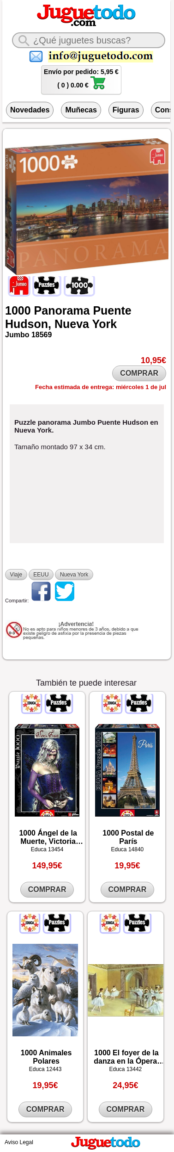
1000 (18, 310)
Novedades (29, 110)
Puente (112, 310)
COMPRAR (139, 373)
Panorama (62, 310)
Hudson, (28, 323)
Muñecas (80, 110)
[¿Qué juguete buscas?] (88, 40)
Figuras (126, 110)
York (104, 323)
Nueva (71, 323)
